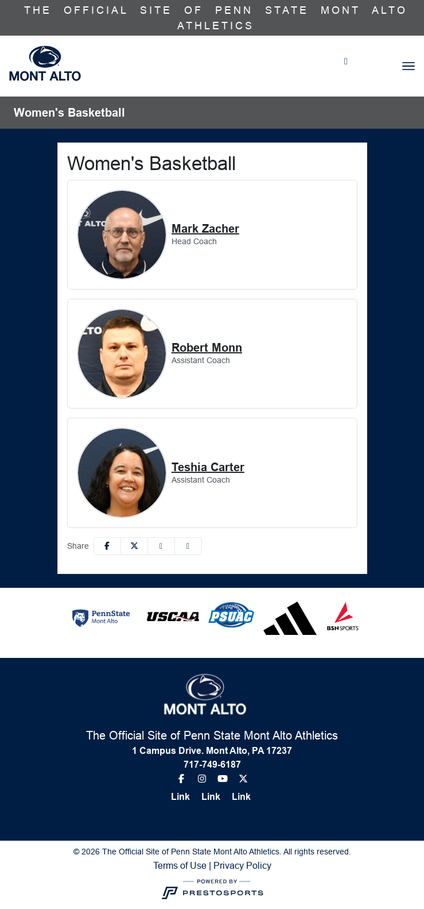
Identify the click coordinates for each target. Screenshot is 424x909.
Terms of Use (180, 865)
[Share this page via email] (161, 546)
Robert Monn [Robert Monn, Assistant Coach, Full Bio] (207, 348)
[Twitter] (241, 778)
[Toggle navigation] (408, 66)
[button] (188, 546)
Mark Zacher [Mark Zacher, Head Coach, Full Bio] (205, 229)
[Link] (185, 796)
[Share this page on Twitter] (134, 546)
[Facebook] (184, 778)
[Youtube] (222, 778)
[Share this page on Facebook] (107, 546)
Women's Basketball (69, 113)
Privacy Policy (242, 865)
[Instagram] (202, 778)
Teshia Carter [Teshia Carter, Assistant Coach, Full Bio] (208, 467)
